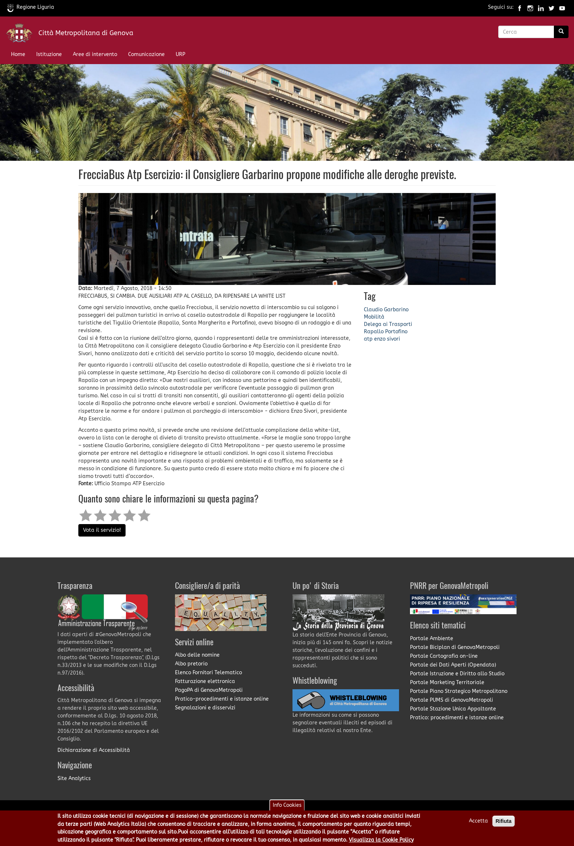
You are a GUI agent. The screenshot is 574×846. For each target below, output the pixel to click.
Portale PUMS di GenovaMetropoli (451, 700)
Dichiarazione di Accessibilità (93, 750)
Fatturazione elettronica (205, 681)
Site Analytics (74, 778)
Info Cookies (287, 808)
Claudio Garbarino (386, 310)
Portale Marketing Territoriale (447, 682)
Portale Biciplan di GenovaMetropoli (455, 647)
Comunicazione (146, 54)
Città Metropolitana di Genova (85, 33)
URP (180, 54)
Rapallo (374, 332)
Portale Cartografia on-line (444, 656)
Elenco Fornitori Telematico (208, 672)
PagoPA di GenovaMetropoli (209, 690)
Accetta (478, 824)
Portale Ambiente (431, 638)
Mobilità (374, 317)
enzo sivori (387, 339)
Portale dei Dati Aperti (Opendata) (453, 665)
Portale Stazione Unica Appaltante (453, 709)
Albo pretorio (191, 664)
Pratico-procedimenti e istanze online (222, 699)
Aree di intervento (95, 54)
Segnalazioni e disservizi (205, 708)
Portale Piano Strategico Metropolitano (458, 691)
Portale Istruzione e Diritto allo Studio (457, 674)
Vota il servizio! (102, 530)
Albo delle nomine (197, 655)
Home (18, 54)
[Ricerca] (561, 32)
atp (368, 339)
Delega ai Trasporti (388, 324)
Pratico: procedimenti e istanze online (457, 718)
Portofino (396, 332)
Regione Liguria (30, 7)
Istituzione (49, 54)
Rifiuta (504, 824)
